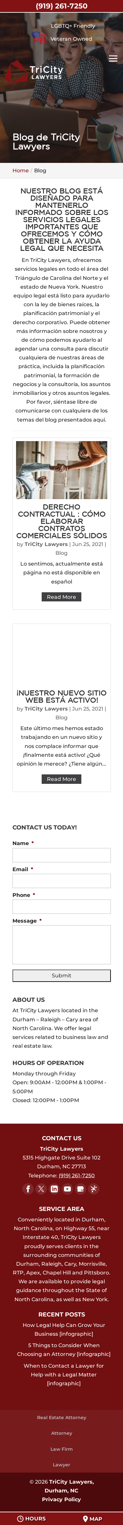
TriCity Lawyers (46, 544)
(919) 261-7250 (62, 6)
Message (27, 921)
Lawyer (61, 1465)
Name (23, 843)
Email (22, 869)
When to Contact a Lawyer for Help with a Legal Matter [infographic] (64, 1375)
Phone (23, 895)
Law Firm (62, 1449)
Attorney (61, 1433)
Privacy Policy (61, 1499)
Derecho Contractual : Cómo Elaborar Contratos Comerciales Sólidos (61, 522)
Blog (61, 553)
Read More (61, 597)
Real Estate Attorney (61, 1417)
